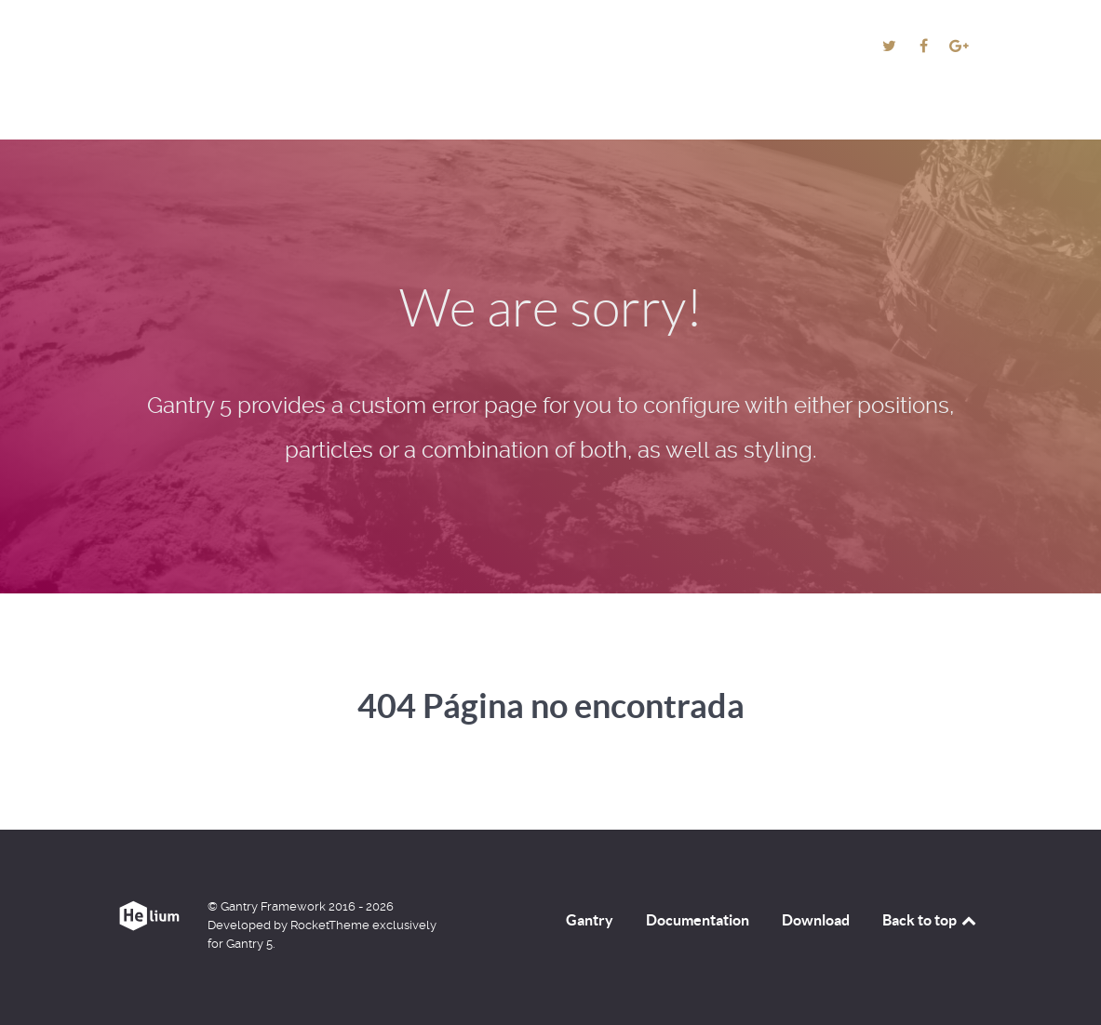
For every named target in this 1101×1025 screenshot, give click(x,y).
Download (816, 920)
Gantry (589, 920)
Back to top (930, 920)
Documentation (697, 920)
